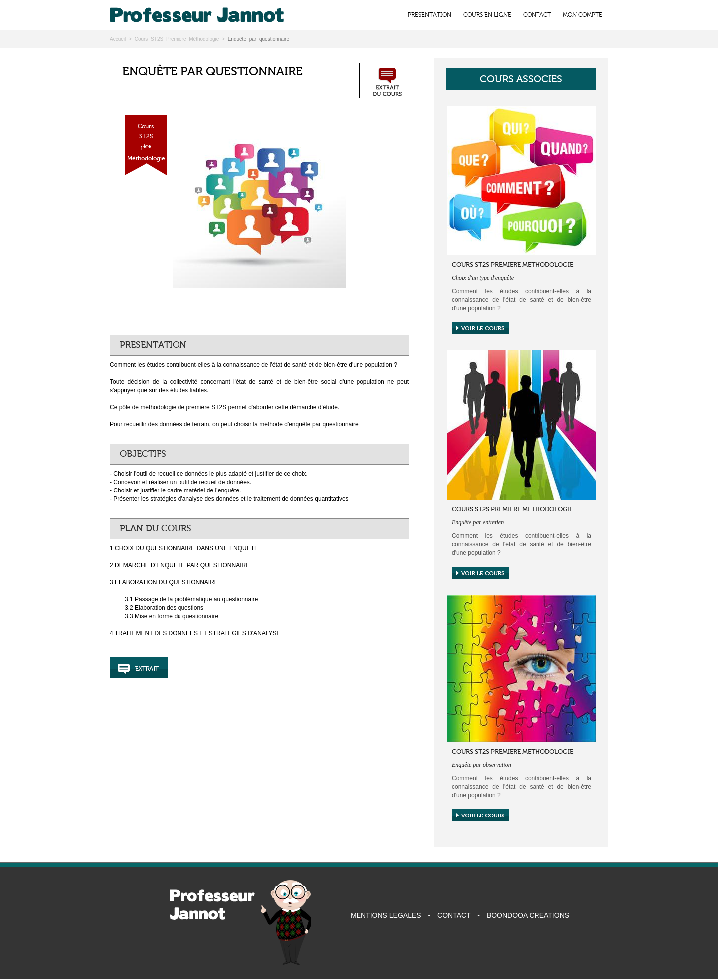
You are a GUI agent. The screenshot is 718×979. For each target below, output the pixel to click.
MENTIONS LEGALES (386, 915)
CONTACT (537, 14)
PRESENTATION (429, 14)
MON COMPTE (582, 14)
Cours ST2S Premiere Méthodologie (177, 39)
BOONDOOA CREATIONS (528, 915)
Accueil (118, 39)
